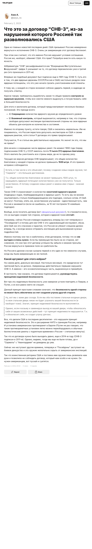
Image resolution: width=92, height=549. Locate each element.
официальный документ (53, 212)
